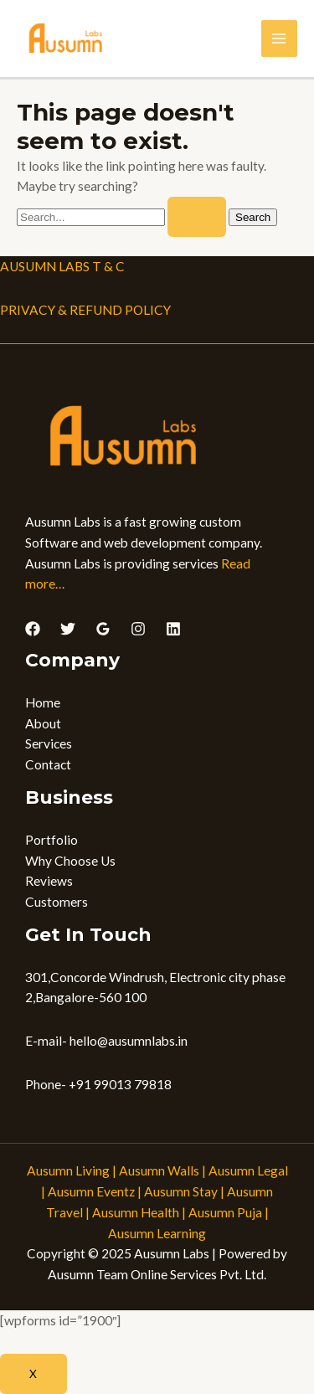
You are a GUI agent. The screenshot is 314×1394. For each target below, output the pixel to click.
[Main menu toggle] (279, 38)
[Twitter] (67, 628)
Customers (56, 901)
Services (48, 743)
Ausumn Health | (139, 1212)
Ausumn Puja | (228, 1212)
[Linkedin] (173, 628)
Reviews (49, 880)
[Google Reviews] (103, 628)
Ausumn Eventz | (95, 1191)
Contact (48, 764)
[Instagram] (138, 628)
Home (42, 702)
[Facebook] (32, 628)
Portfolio (51, 839)
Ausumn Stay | (184, 1191)
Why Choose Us (70, 860)
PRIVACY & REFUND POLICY (85, 309)
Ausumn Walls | (162, 1170)
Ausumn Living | (71, 1170)
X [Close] (33, 1373)
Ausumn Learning (157, 1233)
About (43, 723)
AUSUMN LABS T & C (62, 266)
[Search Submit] (196, 217)
